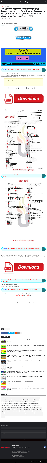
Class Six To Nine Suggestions (18, 401)
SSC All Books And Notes (6, 414)
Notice (40, 409)
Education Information (15, 405)
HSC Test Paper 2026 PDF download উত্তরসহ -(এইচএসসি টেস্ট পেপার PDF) (21, 339)
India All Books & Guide (6, 407)
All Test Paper (37, 397)
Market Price (13, 409)
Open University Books (5, 411)
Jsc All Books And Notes (6, 409)
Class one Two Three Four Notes (7, 403)
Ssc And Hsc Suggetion (31, 414)
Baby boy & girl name (18, 399)
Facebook (21, 295)
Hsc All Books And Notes (35, 405)
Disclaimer (44, 461)
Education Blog (23, 2)
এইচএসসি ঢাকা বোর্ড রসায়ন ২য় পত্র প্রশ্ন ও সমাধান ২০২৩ (17, 82)
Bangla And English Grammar (28, 399)
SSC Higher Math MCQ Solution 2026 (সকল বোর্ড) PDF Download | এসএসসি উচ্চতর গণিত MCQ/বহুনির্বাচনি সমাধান (25, 361)
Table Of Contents (9, 80)
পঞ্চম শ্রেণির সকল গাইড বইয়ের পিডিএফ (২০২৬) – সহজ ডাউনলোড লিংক (20, 381)
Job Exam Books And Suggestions (35, 407)
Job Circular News (26, 407)
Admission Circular (18, 397)
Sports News (24, 414)
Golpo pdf (28, 405)
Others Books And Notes (15, 411)
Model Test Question (26, 409)
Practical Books (7, 413)
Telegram (27, 295)
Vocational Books (39, 414)
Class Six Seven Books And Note (7, 401)
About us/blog (38, 461)
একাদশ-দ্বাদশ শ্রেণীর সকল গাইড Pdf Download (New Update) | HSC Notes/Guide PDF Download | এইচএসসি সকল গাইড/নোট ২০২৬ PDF (25, 351)
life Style (3, 416)
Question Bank (6, 6)
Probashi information (15, 413)
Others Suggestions (28, 411)
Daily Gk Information (23, 403)
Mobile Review (19, 409)
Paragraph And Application (37, 411)
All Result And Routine (30, 397)
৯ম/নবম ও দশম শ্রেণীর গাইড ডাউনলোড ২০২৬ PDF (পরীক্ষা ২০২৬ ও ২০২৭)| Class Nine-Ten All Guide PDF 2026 (26, 346)
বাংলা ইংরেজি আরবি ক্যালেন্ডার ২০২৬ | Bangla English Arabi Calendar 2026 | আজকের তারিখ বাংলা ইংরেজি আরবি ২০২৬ (26, 367)
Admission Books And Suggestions (7, 397)
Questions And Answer (39, 413)
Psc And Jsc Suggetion (23, 413)
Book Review (36, 399)
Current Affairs (16, 403)
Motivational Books (34, 409)
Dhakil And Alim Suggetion (6, 405)
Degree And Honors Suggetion (33, 403)
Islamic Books (19, 407)
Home (2, 6)
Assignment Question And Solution (7, 399)
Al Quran (23, 397)
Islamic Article (13, 407)
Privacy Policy (31, 461)
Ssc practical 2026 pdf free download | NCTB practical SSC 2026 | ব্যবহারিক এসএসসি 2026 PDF (25, 376)
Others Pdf (22, 411)
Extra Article (23, 405)
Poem (3, 413)
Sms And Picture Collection (16, 414)
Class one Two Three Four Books (30, 401)
